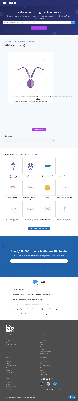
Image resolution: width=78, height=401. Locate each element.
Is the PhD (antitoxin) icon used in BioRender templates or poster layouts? (34, 314)
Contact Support (11, 365)
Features (8, 338)
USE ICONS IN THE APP (39, 28)
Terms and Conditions (29, 397)
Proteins (14, 41)
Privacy (19, 397)
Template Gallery (11, 344)
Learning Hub (44, 361)
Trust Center (9, 368)
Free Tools (43, 372)
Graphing (42, 344)
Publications (43, 340)
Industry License (10, 389)
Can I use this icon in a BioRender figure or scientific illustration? (31, 294)
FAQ (41, 363)
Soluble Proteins (21, 41)
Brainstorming (44, 353)
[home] (9, 3)
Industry (42, 338)
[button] (74, 3)
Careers (8, 363)
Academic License (11, 386)
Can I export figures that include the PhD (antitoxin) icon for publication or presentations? (39, 309)
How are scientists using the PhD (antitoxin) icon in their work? (31, 304)
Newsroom (9, 370)
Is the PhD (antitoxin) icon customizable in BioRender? (28, 299)
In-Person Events (45, 365)
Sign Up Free (9, 382)
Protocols (43, 347)
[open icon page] (13, 168)
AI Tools (8, 340)
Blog (41, 370)
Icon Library (8, 41)
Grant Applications (45, 351)
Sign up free (49, 389)
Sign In (8, 384)
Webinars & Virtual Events (47, 368)
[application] (71, 397)
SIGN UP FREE (39, 129)
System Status (10, 372)
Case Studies (43, 374)
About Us (8, 361)
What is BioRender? (18, 289)
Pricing (8, 342)
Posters (42, 349)
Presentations (44, 342)
